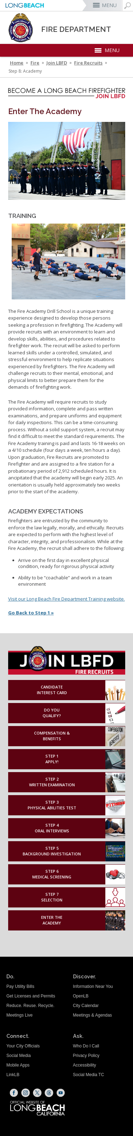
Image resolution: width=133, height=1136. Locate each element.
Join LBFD (56, 63)
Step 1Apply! (52, 759)
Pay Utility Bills (20, 986)
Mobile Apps (17, 1065)
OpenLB (81, 996)
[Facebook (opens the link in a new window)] (14, 1093)
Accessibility (84, 1065)
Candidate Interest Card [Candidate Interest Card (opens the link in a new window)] (52, 690)
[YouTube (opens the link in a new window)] (60, 1093)
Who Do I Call (86, 1046)
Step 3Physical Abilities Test (52, 805)
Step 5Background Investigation (52, 851)
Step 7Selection (51, 897)
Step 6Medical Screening (51, 874)
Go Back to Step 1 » (31, 612)
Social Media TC (88, 1074)
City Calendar (86, 1005)
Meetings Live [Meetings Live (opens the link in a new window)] (19, 1015)
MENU (109, 5)
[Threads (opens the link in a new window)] (49, 1093)
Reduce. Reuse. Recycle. (30, 1005)
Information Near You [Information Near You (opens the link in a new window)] (93, 986)
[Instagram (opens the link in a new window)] (25, 1093)
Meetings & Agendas (92, 1015)
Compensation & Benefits (52, 736)
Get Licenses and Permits (30, 996)
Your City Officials (23, 1046)
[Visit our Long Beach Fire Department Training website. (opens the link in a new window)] (66, 599)
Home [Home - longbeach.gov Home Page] (16, 63)
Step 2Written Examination (52, 782)
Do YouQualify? (52, 713)
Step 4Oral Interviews (52, 828)
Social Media (18, 1055)
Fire (35, 63)
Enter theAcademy (51, 920)
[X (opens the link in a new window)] (37, 1093)
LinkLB (13, 1074)
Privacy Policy (86, 1055)
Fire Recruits (88, 63)
